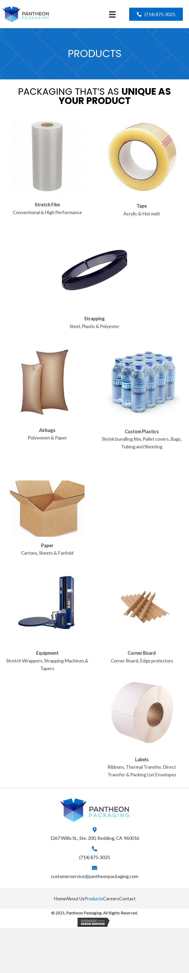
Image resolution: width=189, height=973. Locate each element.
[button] (156, 14)
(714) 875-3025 (94, 857)
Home (60, 898)
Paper (47, 545)
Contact (127, 898)
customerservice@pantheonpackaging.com (94, 876)
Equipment (47, 653)
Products (93, 898)
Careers (111, 898)
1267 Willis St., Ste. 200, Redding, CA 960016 (94, 838)
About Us (75, 898)
